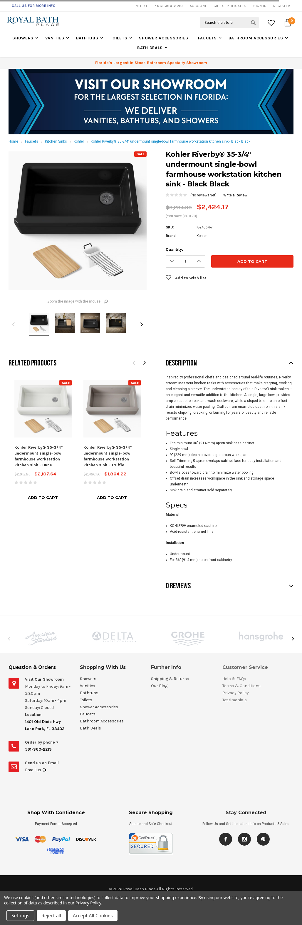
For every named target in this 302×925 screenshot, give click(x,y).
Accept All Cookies (93, 915)
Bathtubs (87, 38)
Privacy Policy (88, 903)
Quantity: (174, 249)
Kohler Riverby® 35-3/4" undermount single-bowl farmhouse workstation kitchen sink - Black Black (170, 141)
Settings (20, 915)
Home (13, 141)
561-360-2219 (38, 749)
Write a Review (235, 195)
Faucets (207, 38)
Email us (35, 769)
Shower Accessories (163, 38)
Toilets (118, 38)
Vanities (54, 38)
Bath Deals (150, 47)
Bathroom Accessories (256, 38)
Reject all (51, 915)
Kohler (79, 141)
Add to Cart (43, 497)
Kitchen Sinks (56, 141)
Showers (22, 38)
